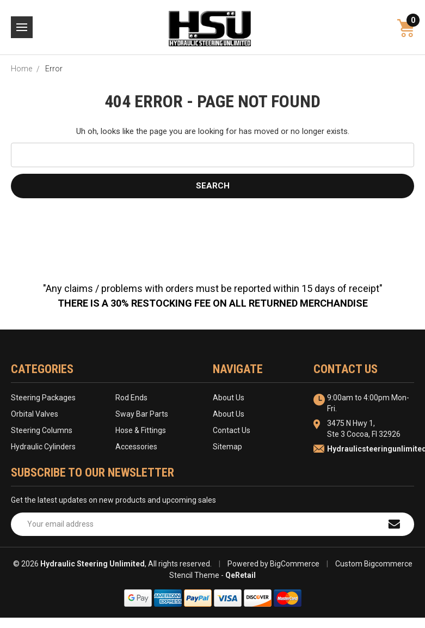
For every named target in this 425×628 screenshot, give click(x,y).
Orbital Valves (34, 414)
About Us (228, 397)
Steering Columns (41, 430)
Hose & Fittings (140, 430)
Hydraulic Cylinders (43, 446)
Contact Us (231, 430)
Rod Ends (131, 397)
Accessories (136, 446)
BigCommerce (294, 563)
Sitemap (227, 446)
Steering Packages (43, 397)
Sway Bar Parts (141, 414)
